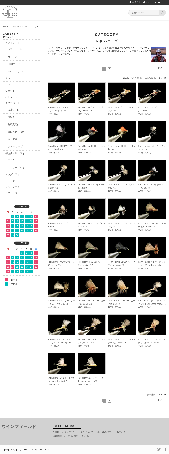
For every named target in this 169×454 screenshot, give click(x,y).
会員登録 (136, 2)
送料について (87, 432)
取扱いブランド (69, 432)
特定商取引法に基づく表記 (65, 436)
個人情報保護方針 (105, 432)
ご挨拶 (56, 432)
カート (164, 2)
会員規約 (85, 436)
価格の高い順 (150, 78)
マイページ (150, 2)
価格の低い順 (136, 78)
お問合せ (121, 432)
